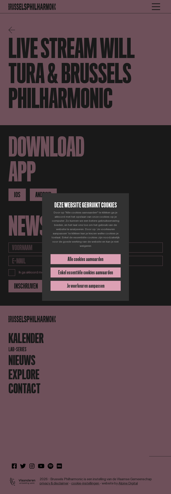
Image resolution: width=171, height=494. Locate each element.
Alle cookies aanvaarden (85, 259)
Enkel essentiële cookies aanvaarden (85, 272)
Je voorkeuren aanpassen (85, 286)
